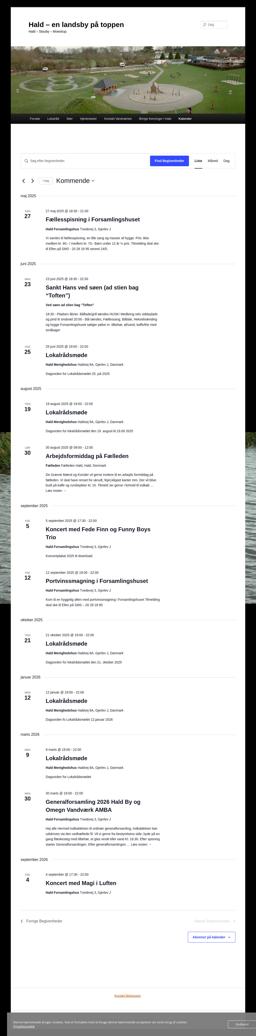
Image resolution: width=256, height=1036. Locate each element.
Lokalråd (53, 118)
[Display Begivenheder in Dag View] (226, 161)
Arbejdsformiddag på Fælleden (87, 456)
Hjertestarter (88, 118)
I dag (46, 180)
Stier (69, 118)
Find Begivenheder (169, 161)
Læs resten (56, 491)
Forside (35, 118)
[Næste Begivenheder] (32, 181)
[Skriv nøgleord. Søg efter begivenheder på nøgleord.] (85, 161)
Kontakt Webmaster (127, 995)
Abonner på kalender (209, 937)
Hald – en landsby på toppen (76, 24)
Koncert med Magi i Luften (81, 883)
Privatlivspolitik (24, 1026)
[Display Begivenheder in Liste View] (198, 161)
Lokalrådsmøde (66, 355)
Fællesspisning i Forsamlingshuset (93, 219)
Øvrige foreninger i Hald (155, 118)
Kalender (185, 118)
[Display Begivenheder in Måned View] (213, 161)
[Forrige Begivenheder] (23, 181)
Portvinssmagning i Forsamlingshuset (97, 581)
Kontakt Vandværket (118, 118)
